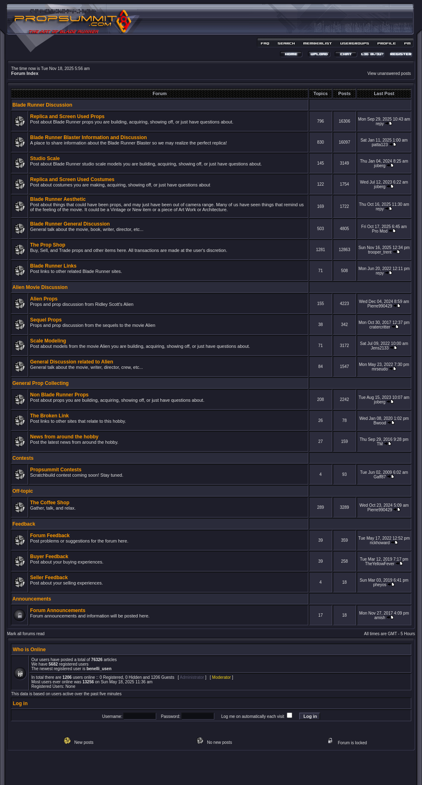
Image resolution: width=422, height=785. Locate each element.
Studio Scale (45, 158)
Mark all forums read (26, 633)
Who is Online (29, 649)
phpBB (196, 767)
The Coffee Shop (49, 502)
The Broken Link (49, 416)
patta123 (380, 144)
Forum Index (24, 73)
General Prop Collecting (40, 383)
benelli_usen (99, 668)
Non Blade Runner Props (59, 395)
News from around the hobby (64, 437)
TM (379, 444)
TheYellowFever (379, 563)
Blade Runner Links (53, 266)
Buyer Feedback (49, 556)
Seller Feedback (49, 577)
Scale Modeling (48, 341)
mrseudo (380, 369)
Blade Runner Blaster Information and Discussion (88, 137)
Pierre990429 (379, 306)
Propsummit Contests (56, 470)
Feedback (23, 524)
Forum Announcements (57, 610)
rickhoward (379, 542)
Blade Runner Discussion (42, 105)
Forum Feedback (50, 535)
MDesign (240, 771)
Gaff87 (380, 477)
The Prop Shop (47, 245)
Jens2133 (380, 348)
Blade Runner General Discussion (70, 224)
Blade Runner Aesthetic (58, 199)
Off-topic (22, 491)
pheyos (379, 584)
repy (380, 123)
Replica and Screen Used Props (67, 116)
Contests (22, 458)
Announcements (31, 599)
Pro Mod (380, 231)
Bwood (379, 423)
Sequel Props (46, 320)
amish (379, 617)
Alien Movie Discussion (40, 287)
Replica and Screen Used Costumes (72, 179)
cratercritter (379, 327)
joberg (380, 165)
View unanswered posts (389, 73)
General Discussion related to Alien (71, 362)
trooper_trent (380, 252)
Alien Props (44, 299)
